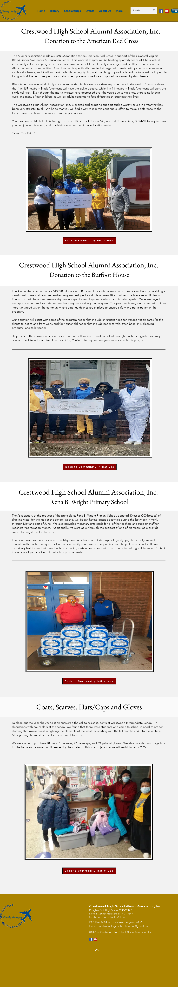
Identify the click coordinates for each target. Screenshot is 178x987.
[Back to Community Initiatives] (89, 240)
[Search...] (139, 10)
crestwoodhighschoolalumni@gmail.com (124, 926)
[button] (119, 11)
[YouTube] (167, 11)
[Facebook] (161, 11)
